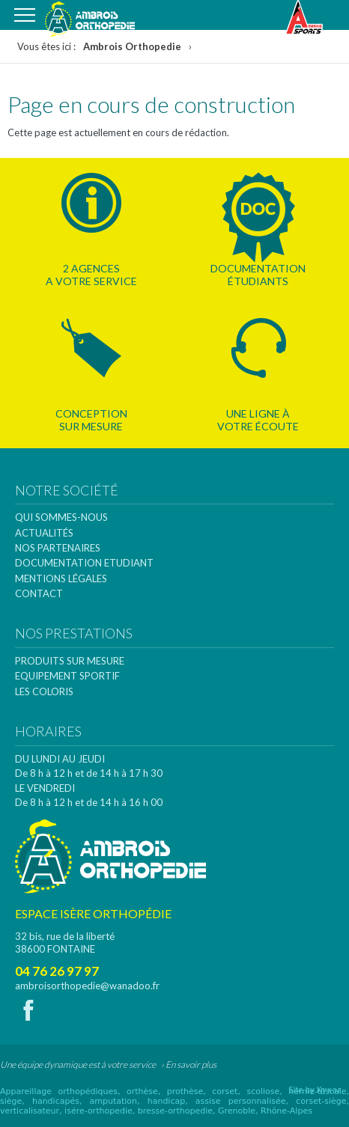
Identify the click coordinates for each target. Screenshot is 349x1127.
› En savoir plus (188, 1064)
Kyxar (329, 1090)
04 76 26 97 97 (57, 971)
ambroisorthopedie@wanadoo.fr (87, 986)
